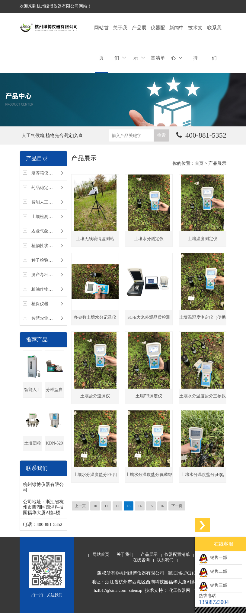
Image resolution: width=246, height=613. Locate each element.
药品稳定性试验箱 (48, 187)
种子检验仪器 (44, 260)
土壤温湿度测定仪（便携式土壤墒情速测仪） (202, 320)
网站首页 (101, 42)
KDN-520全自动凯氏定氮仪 (54, 446)
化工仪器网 (179, 590)
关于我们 (120, 42)
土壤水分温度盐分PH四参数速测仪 (95, 477)
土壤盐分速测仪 (95, 396)
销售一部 (213, 557)
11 (106, 506)
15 (151, 506)
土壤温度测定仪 (202, 238)
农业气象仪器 (44, 231)
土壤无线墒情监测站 (95, 238)
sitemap (135, 590)
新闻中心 (176, 42)
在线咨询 (141, 560)
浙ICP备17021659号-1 (187, 573)
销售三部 (213, 585)
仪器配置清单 (158, 42)
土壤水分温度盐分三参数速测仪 (202, 399)
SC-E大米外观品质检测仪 (148, 320)
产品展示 (139, 42)
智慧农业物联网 (46, 318)
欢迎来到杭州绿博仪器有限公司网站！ (55, 6)
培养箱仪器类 (44, 173)
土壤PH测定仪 (149, 396)
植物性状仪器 (44, 245)
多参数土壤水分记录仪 (95, 317)
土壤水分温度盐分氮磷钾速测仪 (149, 477)
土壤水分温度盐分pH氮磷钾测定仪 (202, 477)
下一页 (176, 506)
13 (128, 506)
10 (95, 506)
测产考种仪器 (44, 274)
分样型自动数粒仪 (54, 392)
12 (117, 506)
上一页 (80, 506)
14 (140, 506)
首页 (199, 163)
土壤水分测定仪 (149, 238)
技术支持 (195, 42)
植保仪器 (39, 304)
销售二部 (213, 571)
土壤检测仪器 (44, 216)
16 (162, 506)
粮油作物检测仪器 (48, 289)
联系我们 (214, 42)
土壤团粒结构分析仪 (32, 446)
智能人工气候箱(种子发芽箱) (32, 392)
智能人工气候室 (46, 202)
